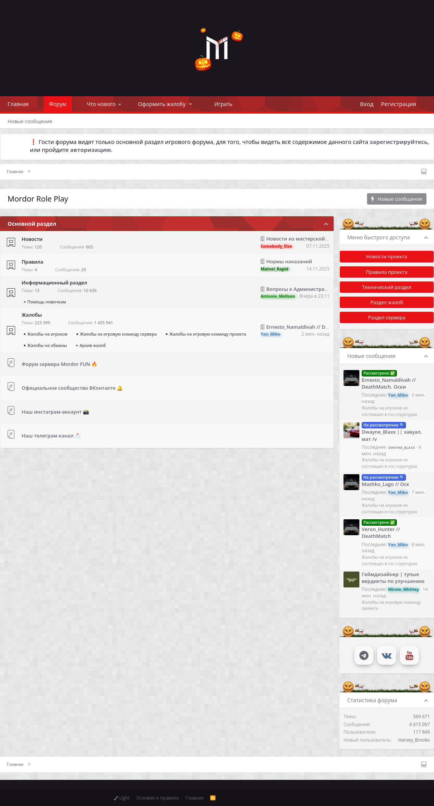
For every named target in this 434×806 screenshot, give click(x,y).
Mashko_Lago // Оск (385, 480)
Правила (32, 261)
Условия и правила (157, 798)
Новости (32, 239)
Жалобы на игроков (47, 334)
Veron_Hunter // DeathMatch (381, 529)
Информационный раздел (54, 282)
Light (122, 798)
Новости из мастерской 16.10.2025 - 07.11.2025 (323, 238)
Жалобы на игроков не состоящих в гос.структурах (389, 411)
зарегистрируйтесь (399, 141)
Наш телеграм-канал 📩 (51, 435)
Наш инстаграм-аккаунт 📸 (55, 411)
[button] (119, 104)
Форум (57, 104)
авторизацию (90, 149)
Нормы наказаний (289, 261)
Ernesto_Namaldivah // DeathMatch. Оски (316, 326)
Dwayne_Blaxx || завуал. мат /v (392, 431)
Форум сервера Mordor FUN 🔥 (59, 364)
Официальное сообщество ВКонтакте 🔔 (72, 387)
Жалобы (32, 314)
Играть (223, 104)
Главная (18, 104)
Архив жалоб (93, 345)
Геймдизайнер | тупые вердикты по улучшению (393, 577)
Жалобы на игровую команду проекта (207, 334)
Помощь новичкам (46, 302)
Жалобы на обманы (47, 345)
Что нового (101, 104)
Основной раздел (32, 223)
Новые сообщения (30, 121)
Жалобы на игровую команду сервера (118, 334)
